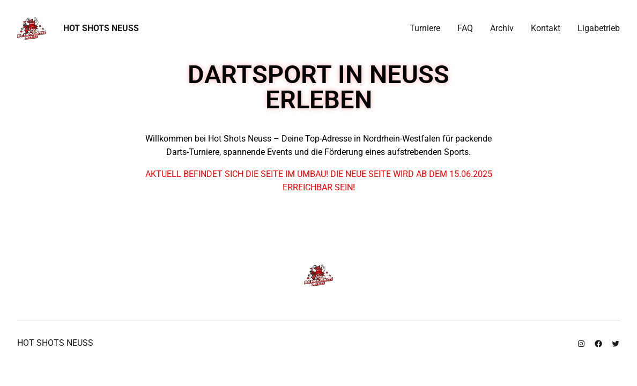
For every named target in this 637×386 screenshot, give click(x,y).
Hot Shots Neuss (101, 28)
